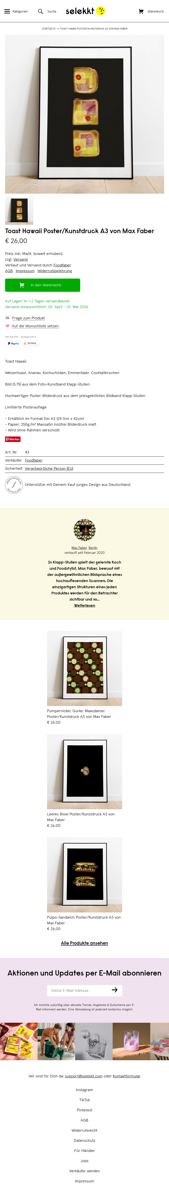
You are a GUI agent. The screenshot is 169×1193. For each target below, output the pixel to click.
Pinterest (84, 1110)
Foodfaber (62, 265)
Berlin (93, 548)
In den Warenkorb (46, 285)
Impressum (84, 1181)
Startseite (49, 29)
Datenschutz (84, 1141)
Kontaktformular (127, 1076)
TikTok (84, 1100)
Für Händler (84, 1151)
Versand (20, 260)
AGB (84, 1120)
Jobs (84, 1161)
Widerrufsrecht (84, 1131)
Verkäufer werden (84, 1171)
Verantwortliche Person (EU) (49, 469)
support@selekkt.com (84, 1076)
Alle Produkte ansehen (84, 943)
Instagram (84, 1090)
